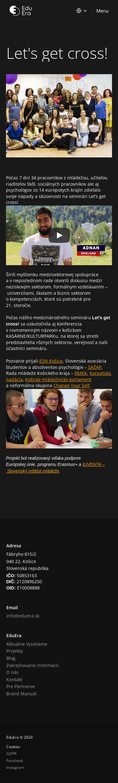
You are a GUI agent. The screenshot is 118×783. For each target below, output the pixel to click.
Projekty (14, 651)
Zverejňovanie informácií (32, 665)
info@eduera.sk (22, 616)
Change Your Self (71, 385)
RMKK (81, 373)
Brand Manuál (21, 694)
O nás (12, 672)
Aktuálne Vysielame (26, 644)
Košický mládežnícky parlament (58, 379)
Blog (10, 658)
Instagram (15, 767)
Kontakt (14, 679)
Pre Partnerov (20, 686)
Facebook (14, 760)
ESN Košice (51, 361)
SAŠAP (94, 367)
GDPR (11, 753)
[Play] (59, 235)
